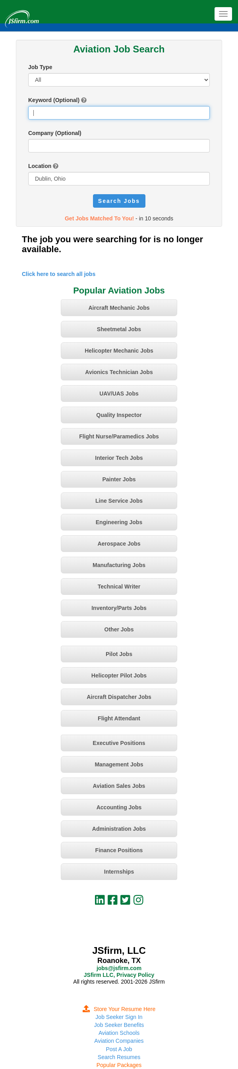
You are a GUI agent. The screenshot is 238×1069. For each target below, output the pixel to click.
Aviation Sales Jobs (119, 786)
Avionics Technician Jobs (119, 372)
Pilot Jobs (119, 654)
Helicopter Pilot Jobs (119, 675)
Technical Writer (119, 586)
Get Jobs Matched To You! (99, 218)
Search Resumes (119, 1057)
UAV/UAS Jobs (119, 393)
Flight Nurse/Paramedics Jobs (119, 436)
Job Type (40, 67)
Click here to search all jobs (58, 274)
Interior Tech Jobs (119, 458)
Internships (119, 871)
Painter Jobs (118, 479)
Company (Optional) (54, 133)
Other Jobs (119, 629)
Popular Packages (119, 1065)
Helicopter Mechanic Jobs (119, 350)
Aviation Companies (118, 1041)
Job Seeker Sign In (118, 1017)
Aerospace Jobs (118, 543)
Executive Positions (119, 743)
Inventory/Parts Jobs (119, 608)
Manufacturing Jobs (119, 565)
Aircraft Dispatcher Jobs (119, 697)
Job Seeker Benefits (119, 1025)
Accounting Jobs (119, 807)
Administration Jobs (119, 829)
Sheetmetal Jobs (119, 329)
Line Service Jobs (119, 501)
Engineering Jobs (119, 522)
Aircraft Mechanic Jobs (118, 308)
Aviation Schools (119, 1033)
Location (39, 166)
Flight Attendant (119, 718)
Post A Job (119, 1049)
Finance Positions (119, 850)
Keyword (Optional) (53, 100)
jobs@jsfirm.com (119, 968)
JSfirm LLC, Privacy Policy (119, 975)
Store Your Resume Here (119, 1009)
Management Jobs (119, 764)
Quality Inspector (118, 415)
